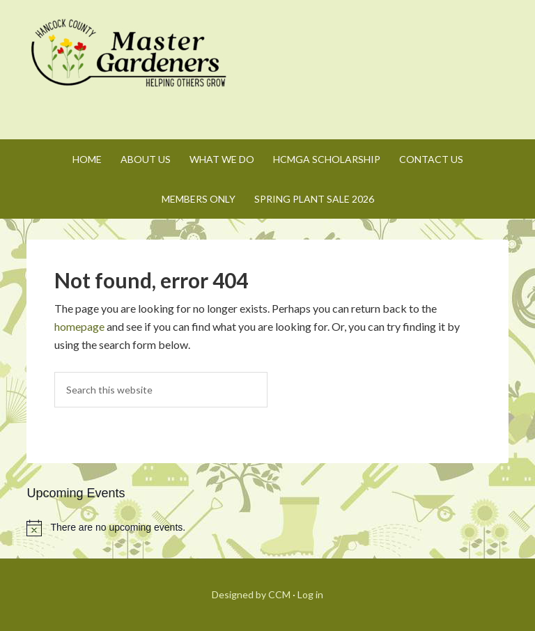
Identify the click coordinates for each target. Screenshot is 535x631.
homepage (79, 326)
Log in (310, 594)
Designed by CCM (251, 594)
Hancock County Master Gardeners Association (130, 66)
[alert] (267, 528)
